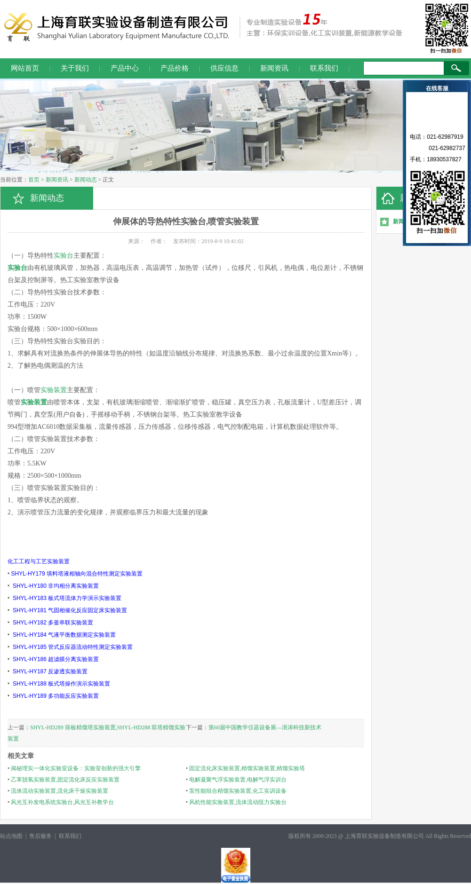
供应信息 (224, 68)
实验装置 (53, 390)
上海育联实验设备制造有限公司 (384, 836)
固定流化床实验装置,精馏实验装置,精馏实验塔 (247, 768)
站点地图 (11, 836)
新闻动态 (85, 179)
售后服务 (40, 836)
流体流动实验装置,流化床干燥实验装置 (59, 791)
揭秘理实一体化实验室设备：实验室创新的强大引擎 (76, 768)
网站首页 (25, 68)
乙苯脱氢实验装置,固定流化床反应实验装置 (65, 779)
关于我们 (75, 68)
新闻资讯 (274, 68)
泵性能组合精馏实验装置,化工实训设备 (238, 791)
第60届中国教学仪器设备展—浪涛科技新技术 (264, 727)
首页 (34, 179)
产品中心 (125, 68)
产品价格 (174, 68)
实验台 (63, 255)
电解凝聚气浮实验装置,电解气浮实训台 (238, 779)
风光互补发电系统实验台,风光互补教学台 (62, 802)
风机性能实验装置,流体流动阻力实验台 (238, 802)
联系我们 (324, 68)
